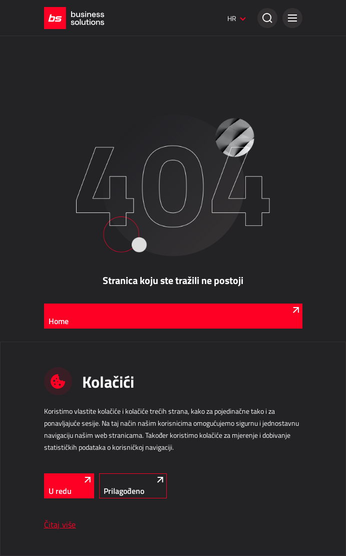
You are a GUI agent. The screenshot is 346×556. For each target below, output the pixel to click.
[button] (292, 18)
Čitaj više (60, 524)
